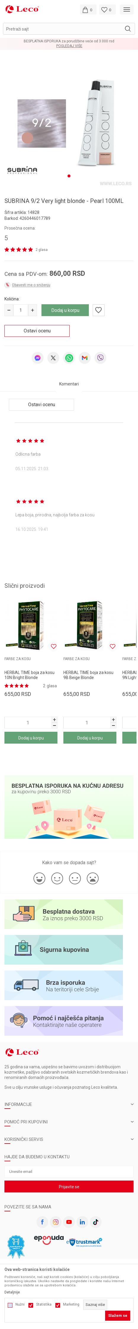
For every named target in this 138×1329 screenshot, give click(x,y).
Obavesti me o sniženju (31, 282)
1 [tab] (69, 173)
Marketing (71, 1304)
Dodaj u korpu (65, 307)
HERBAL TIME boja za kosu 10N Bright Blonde (29, 672)
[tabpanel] (69, 122)
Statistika (44, 1304)
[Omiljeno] (107, 9)
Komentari (69, 381)
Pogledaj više (69, 46)
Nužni (20, 1304)
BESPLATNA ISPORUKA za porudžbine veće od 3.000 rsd (69, 41)
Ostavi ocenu (37, 328)
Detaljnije (12, 1292)
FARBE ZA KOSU (17, 656)
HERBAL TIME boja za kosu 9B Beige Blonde (88, 672)
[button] (69, 29)
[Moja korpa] (88, 9)
